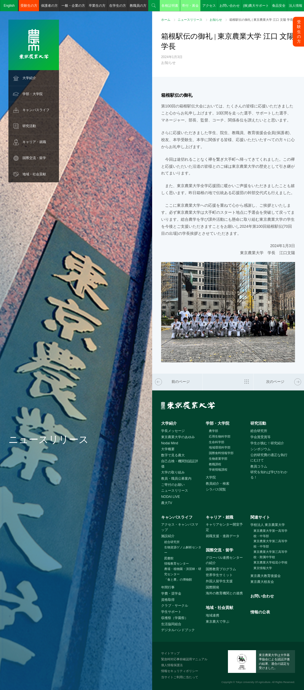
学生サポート (171, 612)
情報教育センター (176, 563)
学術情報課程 (218, 469)
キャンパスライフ (35, 110)
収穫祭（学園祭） (174, 618)
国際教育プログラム (221, 569)
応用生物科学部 (219, 436)
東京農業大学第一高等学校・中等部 (270, 533)
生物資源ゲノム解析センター (182, 550)
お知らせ (216, 19)
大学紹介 (29, 78)
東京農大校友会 (262, 582)
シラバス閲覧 (216, 489)
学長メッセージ (173, 431)
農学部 (213, 431)
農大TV (166, 503)
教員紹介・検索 (217, 484)
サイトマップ (170, 653)
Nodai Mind (169, 443)
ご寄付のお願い (173, 485)
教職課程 (215, 464)
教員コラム (258, 466)
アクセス (209, 6)
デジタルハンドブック (178, 630)
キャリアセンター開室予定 (224, 527)
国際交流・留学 (34, 158)
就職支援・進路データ (222, 536)
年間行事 (168, 587)
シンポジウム (260, 449)
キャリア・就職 (34, 142)
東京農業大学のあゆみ (178, 437)
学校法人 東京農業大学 (267, 525)
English (9, 6)
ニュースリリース (190, 19)
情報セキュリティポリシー (179, 671)
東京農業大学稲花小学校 (270, 562)
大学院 (211, 477)
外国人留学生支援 (219, 581)
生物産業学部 (218, 458)
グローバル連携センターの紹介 (224, 560)
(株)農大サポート (256, 6)
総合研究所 (258, 431)
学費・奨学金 (171, 593)
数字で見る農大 (173, 455)
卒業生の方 (97, 6)
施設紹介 (168, 536)
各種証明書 (169, 6)
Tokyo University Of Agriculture (253, 682)
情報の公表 (260, 612)
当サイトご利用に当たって (179, 677)
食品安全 (278, 6)
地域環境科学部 (219, 447)
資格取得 (168, 600)
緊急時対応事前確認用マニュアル (184, 659)
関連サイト (260, 517)
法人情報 (295, 6)
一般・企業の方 (73, 6)
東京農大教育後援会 (265, 576)
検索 (153, 5)
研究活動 (29, 126)
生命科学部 (216, 442)
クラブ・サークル (174, 606)
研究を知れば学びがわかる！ (268, 474)
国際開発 (212, 587)
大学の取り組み (173, 472)
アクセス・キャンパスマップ (179, 527)
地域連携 (212, 615)
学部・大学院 (32, 94)
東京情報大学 (262, 568)
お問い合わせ (230, 6)
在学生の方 (117, 6)
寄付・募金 (190, 6)
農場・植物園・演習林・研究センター (182, 571)
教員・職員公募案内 (176, 478)
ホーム (165, 19)
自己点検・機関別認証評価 (179, 463)
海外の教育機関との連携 (224, 593)
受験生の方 (28, 6)
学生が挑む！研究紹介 (267, 443)
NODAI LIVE (170, 497)
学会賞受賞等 (260, 437)
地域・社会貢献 (34, 174)
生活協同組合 (171, 624)
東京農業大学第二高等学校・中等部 (270, 543)
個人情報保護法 (172, 665)
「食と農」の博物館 (178, 579)
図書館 (168, 558)
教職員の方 (138, 6)
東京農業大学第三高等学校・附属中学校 (270, 554)
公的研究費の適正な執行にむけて (268, 457)
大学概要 (168, 449)
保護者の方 (49, 6)
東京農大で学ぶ (217, 622)
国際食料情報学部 (221, 453)
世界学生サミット (219, 575)
